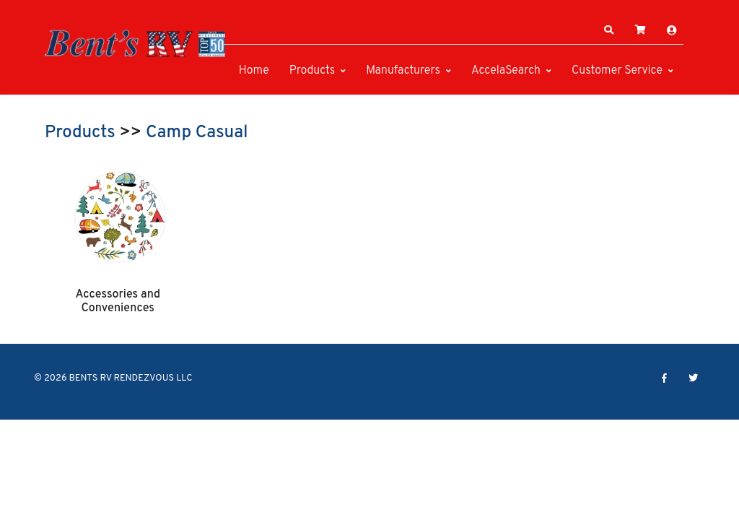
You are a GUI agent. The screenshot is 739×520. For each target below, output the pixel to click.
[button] (609, 30)
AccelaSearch (506, 71)
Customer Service (617, 71)
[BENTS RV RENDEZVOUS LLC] (135, 43)
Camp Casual (197, 133)
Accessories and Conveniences (117, 301)
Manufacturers (403, 71)
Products (312, 71)
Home (254, 71)
